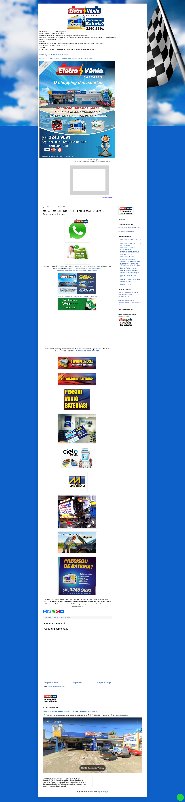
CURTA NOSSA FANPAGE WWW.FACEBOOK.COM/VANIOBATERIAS (130, 302)
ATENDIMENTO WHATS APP (127, 231)
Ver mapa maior (106, 197)
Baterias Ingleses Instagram (129, 270)
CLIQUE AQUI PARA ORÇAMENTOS (129, 227)
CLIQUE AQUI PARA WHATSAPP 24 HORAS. (54, 55)
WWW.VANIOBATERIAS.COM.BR (87, 351)
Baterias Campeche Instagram (129, 273)
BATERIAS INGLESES (127, 259)
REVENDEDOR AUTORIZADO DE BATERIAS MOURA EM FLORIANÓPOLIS (128, 294)
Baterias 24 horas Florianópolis (130, 279)
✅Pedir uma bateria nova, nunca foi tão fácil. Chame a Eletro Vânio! (70, 711)
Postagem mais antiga (104, 683)
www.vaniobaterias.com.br (91, 269)
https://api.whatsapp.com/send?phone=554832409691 (77, 271)
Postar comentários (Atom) (56, 686)
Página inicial (77, 683)
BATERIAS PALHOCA (127, 257)
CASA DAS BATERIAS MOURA (130, 261)
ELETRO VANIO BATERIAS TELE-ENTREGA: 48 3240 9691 (130, 264)
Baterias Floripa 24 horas (128, 268)
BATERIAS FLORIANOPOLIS (129, 252)
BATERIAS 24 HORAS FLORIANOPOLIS (127, 248)
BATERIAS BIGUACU (127, 254)
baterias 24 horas (125, 284)
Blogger (105, 791)
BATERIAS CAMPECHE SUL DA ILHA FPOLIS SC (130, 244)
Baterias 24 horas (125, 282)
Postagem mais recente (51, 683)
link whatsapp (180, 797)
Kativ (91, 791)
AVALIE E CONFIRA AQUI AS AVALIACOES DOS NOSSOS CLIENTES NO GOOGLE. (66, 58)
